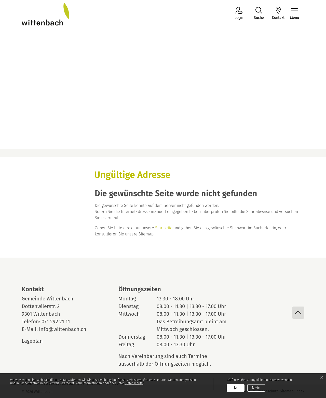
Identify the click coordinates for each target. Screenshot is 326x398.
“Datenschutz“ (134, 383)
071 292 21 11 (56, 322)
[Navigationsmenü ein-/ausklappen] (294, 13)
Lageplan (37, 341)
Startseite (163, 227)
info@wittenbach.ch (62, 329)
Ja (235, 388)
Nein (256, 388)
